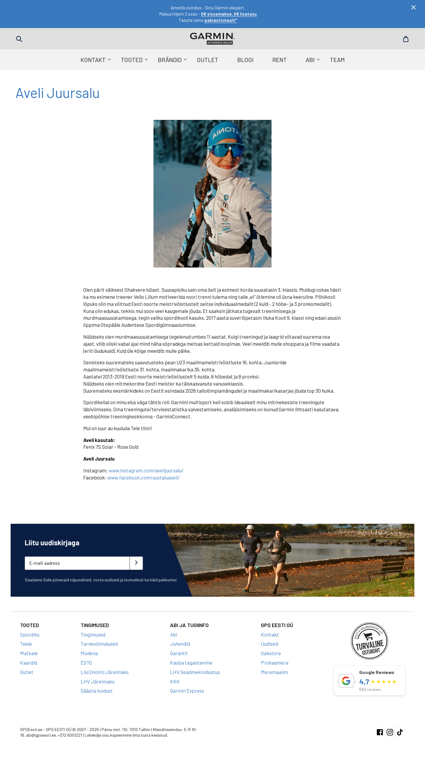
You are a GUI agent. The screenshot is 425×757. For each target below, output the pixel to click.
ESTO (86, 662)
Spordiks (30, 634)
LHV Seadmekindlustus (195, 672)
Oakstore (271, 653)
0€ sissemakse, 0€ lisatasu (229, 14)
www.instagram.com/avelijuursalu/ (146, 470)
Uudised (269, 644)
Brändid (170, 59)
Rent (279, 59)
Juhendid (180, 644)
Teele (26, 644)
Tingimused (93, 634)
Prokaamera (274, 662)
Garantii (178, 653)
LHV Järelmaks (98, 681)
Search (19, 39)
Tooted (132, 59)
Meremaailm (274, 672)
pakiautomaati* (221, 20)
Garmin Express (187, 691)
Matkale (29, 653)
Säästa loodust (97, 691)
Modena (89, 653)
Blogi (245, 59)
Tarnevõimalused (99, 644)
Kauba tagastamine (191, 662)
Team (337, 59)
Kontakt (93, 59)
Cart (406, 39)
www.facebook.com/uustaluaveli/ (143, 477)
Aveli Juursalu (57, 92)
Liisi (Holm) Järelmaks (105, 672)
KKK (175, 681)
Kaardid (28, 662)
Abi (310, 59)
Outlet (207, 59)
